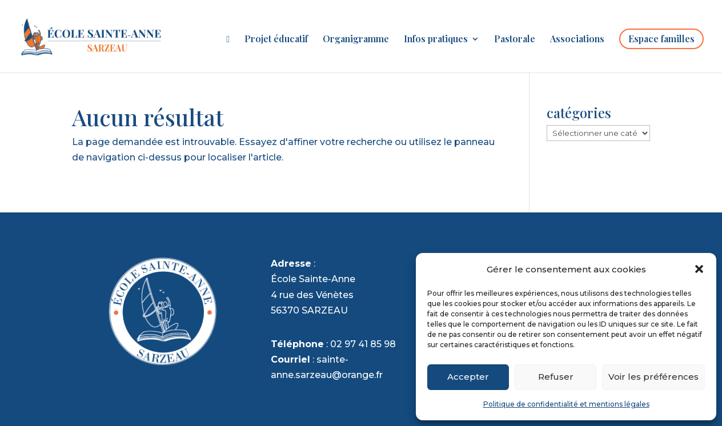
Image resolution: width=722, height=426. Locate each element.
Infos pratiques (436, 40)
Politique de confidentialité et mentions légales (566, 404)
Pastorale (514, 40)
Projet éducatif (276, 40)
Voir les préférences (653, 376)
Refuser (555, 376)
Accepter (468, 376)
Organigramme (356, 40)
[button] (699, 269)
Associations (577, 40)
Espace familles (661, 39)
